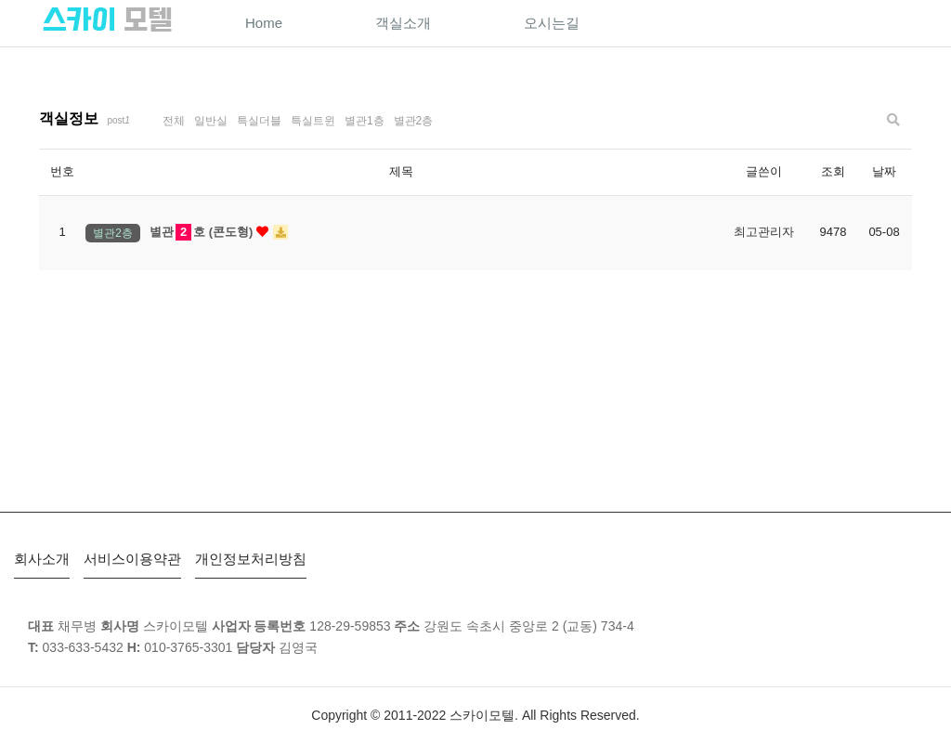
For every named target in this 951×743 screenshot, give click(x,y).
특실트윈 (313, 120)
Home (263, 23)
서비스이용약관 (132, 559)
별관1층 (364, 120)
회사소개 (42, 559)
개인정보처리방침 (250, 559)
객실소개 (403, 23)
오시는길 (552, 23)
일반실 (211, 120)
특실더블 (259, 120)
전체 (174, 120)
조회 (833, 171)
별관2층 (414, 120)
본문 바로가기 (0, 0)
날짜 (884, 171)
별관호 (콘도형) (219, 232)
